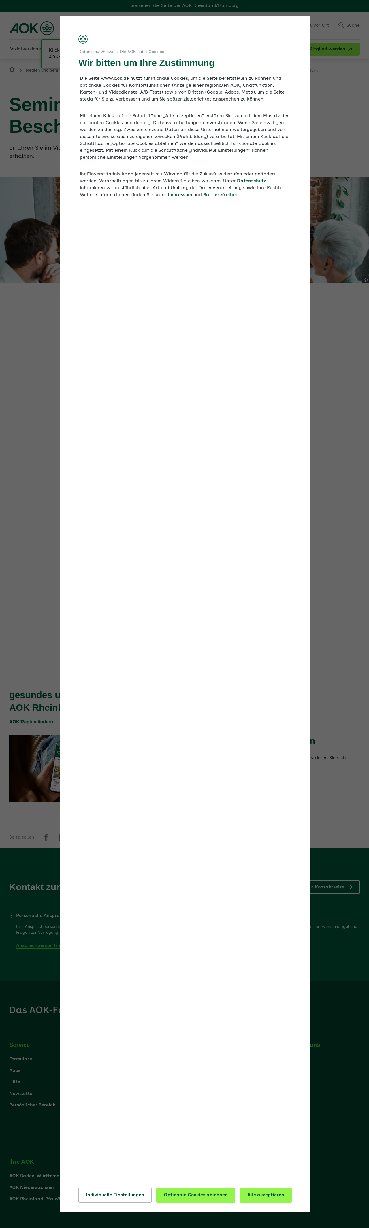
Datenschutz (251, 181)
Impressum (180, 195)
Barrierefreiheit (221, 195)
